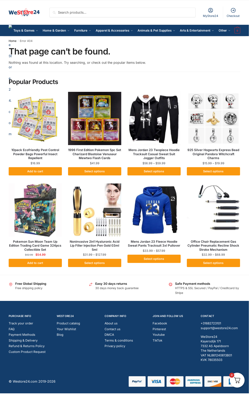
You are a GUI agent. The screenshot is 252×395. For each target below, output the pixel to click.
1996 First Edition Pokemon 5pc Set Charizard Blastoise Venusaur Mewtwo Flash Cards (94, 154)
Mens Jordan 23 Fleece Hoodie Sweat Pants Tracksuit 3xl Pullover (154, 244)
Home (12, 41)
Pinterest (159, 329)
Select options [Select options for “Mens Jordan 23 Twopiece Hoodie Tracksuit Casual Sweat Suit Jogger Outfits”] (154, 171)
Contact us (112, 329)
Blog (60, 335)
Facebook (160, 323)
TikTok (157, 340)
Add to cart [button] (35, 171)
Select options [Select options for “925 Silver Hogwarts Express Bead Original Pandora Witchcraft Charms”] (213, 171)
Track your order (21, 323)
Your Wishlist (66, 329)
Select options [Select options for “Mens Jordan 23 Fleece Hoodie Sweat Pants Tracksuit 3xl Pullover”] (154, 258)
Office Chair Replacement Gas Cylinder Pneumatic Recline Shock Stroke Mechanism (213, 246)
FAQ (11, 329)
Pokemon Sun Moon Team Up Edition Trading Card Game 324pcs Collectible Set (35, 246)
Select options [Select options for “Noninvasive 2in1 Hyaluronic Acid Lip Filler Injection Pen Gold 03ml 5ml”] (94, 263)
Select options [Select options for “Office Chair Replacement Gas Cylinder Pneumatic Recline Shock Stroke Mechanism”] (213, 263)
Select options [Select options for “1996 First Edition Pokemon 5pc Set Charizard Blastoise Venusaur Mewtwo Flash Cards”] (94, 171)
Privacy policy (115, 346)
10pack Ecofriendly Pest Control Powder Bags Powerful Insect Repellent (35, 154)
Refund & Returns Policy (27, 346)
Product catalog (68, 323)
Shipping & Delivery (23, 340)
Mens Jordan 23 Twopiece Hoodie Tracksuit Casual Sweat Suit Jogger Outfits (154, 154)
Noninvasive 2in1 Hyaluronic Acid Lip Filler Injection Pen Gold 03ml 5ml (94, 246)
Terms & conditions (119, 340)
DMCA (109, 335)
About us (111, 323)
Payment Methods (22, 335)
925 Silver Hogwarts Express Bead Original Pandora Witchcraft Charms (213, 154)
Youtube (159, 335)
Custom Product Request (27, 352)
